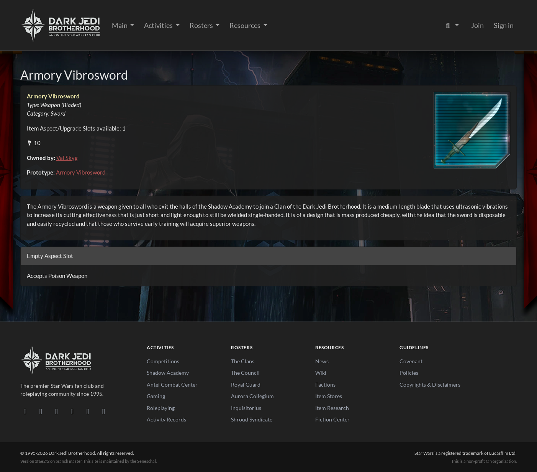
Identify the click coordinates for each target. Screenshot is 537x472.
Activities (159, 25)
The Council (245, 372)
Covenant (410, 361)
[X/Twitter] (88, 411)
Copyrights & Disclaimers (429, 384)
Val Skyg (67, 157)
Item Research (332, 408)
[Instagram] (72, 411)
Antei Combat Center (172, 384)
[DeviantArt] (41, 411)
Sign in (504, 25)
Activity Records (166, 419)
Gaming (156, 396)
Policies (408, 372)
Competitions (163, 361)
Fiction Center (332, 419)
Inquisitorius (246, 408)
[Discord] (25, 411)
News (322, 361)
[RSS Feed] (103, 411)
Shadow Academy (168, 372)
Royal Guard (245, 384)
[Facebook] (56, 411)
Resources (245, 25)
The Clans (242, 361)
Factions (325, 384)
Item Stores (328, 396)
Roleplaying (161, 408)
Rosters (202, 25)
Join (477, 25)
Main (120, 25)
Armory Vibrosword (80, 172)
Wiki (320, 372)
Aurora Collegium (252, 396)
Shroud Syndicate (251, 419)
